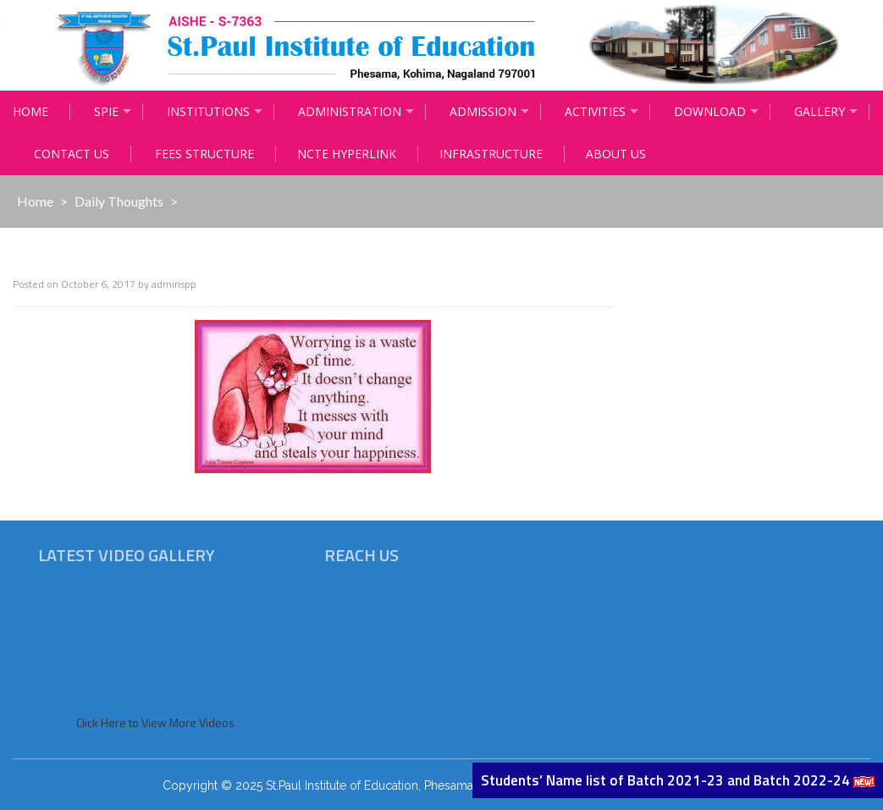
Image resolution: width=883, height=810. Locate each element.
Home (30, 111)
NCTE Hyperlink (346, 154)
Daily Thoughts (119, 201)
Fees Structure (204, 154)
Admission (483, 111)
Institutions (208, 111)
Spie (106, 111)
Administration (349, 111)
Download (710, 111)
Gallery (819, 111)
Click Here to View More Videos (155, 722)
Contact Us (71, 154)
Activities (595, 111)
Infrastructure (491, 154)
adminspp (174, 284)
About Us (616, 154)
